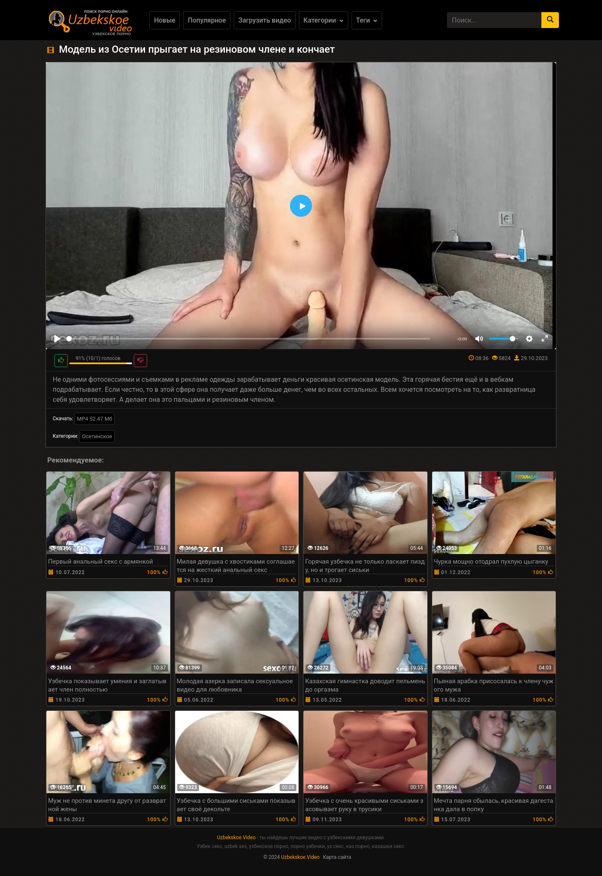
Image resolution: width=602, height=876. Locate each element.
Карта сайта (337, 857)
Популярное (207, 20)
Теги (367, 20)
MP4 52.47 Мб (94, 419)
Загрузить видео (264, 20)
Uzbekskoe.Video (236, 837)
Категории (324, 20)
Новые (164, 20)
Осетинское (97, 436)
